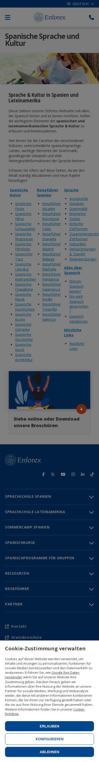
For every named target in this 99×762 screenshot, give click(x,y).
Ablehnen (49, 752)
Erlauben (49, 726)
